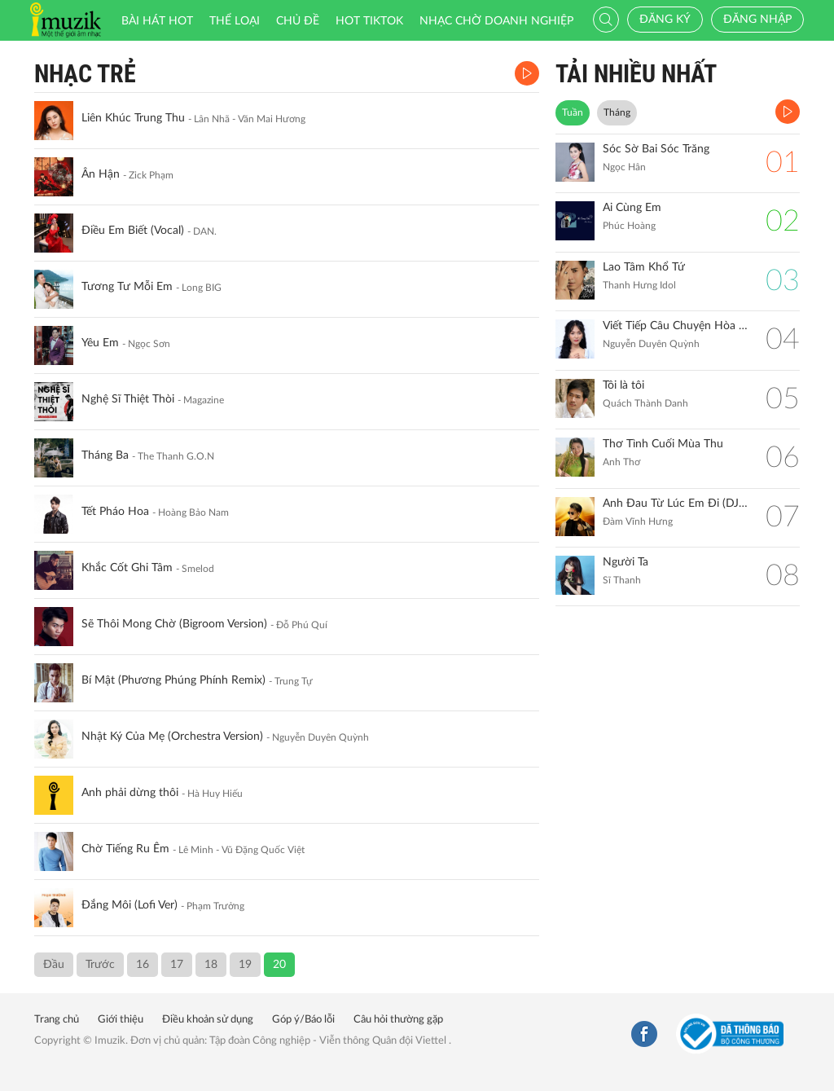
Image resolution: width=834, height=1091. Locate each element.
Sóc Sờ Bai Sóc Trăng (656, 149)
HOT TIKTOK (369, 21)
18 (210, 964)
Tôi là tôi (623, 385)
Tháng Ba (105, 455)
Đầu (53, 964)
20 (279, 964)
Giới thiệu (120, 1019)
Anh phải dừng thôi (129, 792)
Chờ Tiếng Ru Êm (125, 849)
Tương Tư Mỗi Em (127, 287)
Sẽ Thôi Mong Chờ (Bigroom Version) (174, 624)
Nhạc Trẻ (85, 73)
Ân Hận (100, 174)
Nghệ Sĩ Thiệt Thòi (127, 399)
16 (142, 964)
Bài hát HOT (157, 21)
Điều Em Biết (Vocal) (132, 230)
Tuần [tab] (572, 112)
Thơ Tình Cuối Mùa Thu (663, 444)
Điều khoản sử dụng (207, 1019)
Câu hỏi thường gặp (398, 1019)
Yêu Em (100, 343)
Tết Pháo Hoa (115, 511)
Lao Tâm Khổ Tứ (644, 267)
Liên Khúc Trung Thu (133, 118)
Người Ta (625, 562)
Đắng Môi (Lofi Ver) (129, 905)
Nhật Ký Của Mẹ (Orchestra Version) (172, 736)
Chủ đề (297, 21)
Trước (100, 964)
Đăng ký (665, 19)
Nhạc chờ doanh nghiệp (496, 21)
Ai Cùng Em (632, 207)
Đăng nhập (757, 19)
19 (245, 964)
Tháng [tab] (617, 112)
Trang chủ (56, 1019)
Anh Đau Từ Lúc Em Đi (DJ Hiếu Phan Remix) (676, 503)
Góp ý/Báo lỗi (303, 1019)
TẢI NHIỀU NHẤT (636, 73)
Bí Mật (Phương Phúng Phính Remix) (173, 680)
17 (176, 964)
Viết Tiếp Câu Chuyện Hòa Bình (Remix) (676, 326)
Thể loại (234, 21)
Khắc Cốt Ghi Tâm (127, 568)
